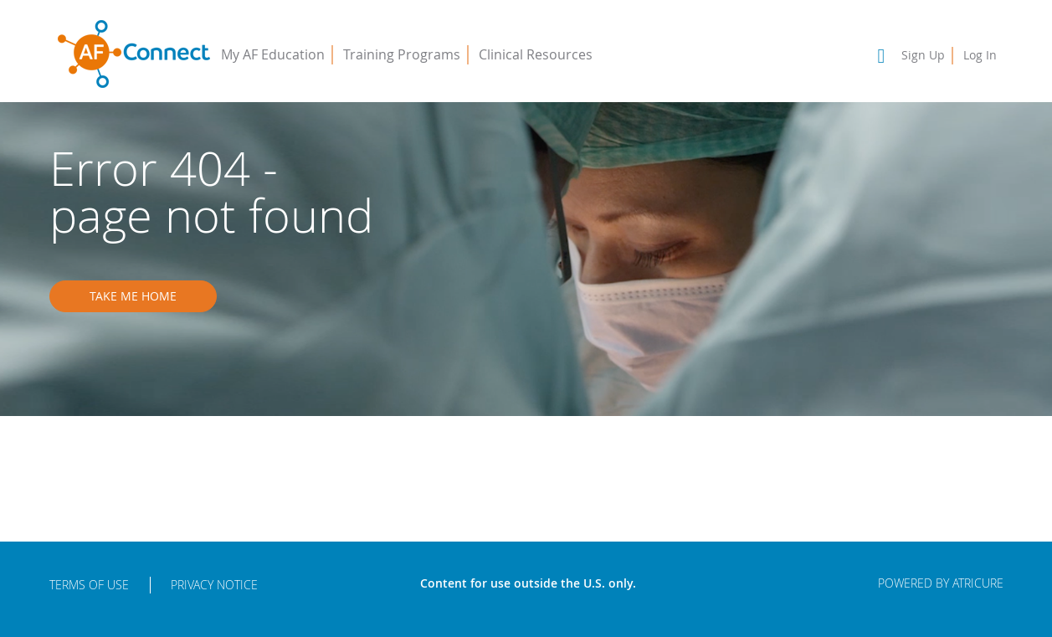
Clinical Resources (536, 54)
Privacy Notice (214, 585)
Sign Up (923, 55)
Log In (980, 55)
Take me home (133, 296)
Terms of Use (89, 585)
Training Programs (401, 54)
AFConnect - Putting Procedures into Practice (134, 54)
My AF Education (273, 54)
